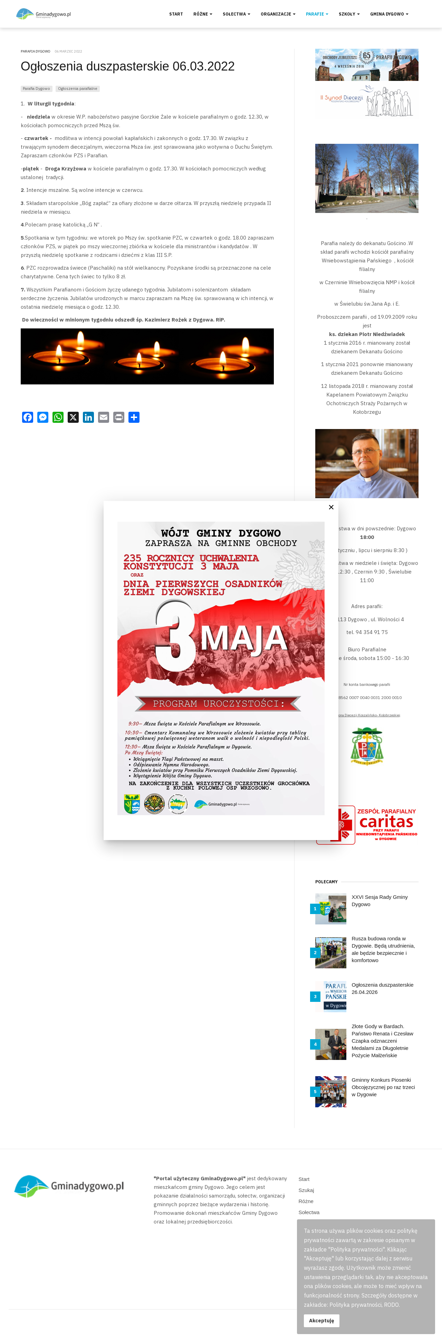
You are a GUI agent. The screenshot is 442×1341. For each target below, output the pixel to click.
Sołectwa (236, 14)
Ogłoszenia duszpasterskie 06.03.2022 (128, 66)
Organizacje (278, 14)
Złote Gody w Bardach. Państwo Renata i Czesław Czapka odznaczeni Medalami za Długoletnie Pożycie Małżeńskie (382, 1040)
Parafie (317, 14)
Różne (202, 14)
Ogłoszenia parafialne (77, 88)
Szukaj (306, 1190)
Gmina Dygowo (389, 14)
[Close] (331, 507)
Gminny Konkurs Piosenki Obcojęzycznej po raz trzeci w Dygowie (383, 1087)
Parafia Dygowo (36, 88)
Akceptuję (321, 1320)
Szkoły (349, 14)
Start (176, 14)
